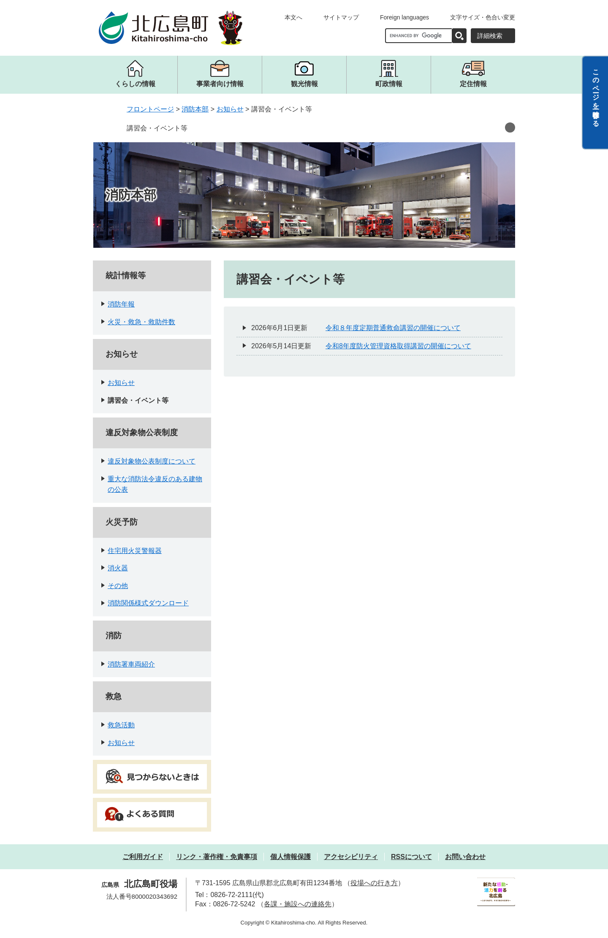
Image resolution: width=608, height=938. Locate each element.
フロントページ (150, 109)
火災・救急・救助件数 (141, 321)
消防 (114, 635)
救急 (114, 696)
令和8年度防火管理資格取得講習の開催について (398, 346)
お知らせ (230, 109)
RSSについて (411, 856)
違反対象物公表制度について (151, 461)
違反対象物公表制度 (142, 432)
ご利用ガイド (142, 856)
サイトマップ (341, 17)
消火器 (118, 568)
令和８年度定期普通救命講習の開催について (393, 327)
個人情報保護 (290, 856)
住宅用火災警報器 (135, 550)
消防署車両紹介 (131, 664)
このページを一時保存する (596, 94)
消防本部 (195, 109)
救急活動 (121, 725)
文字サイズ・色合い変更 (482, 17)
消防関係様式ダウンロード (148, 603)
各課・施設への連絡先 (297, 904)
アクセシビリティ (351, 856)
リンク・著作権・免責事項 (216, 856)
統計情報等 (126, 275)
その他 (118, 585)
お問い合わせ (465, 856)
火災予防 (122, 522)
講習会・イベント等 (157, 128)
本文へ (293, 17)
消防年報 (121, 304)
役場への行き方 (374, 882)
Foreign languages (404, 17)
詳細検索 (489, 35)
